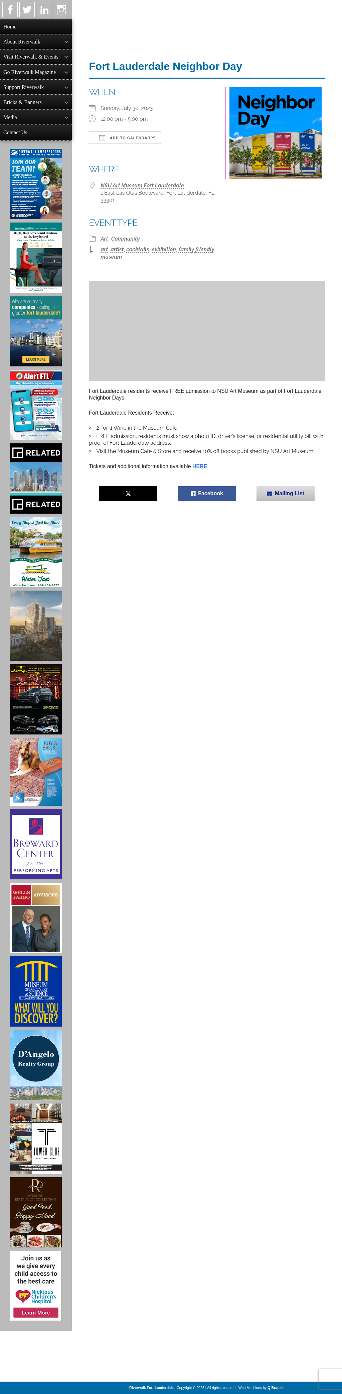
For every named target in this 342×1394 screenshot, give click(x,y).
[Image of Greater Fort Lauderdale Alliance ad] (36, 331)
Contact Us (15, 132)
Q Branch (276, 1388)
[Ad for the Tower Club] (36, 1138)
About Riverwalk (21, 42)
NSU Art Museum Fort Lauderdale (142, 185)
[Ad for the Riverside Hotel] (36, 1212)
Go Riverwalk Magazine (29, 72)
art (104, 249)
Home (9, 26)
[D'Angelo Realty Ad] (36, 1065)
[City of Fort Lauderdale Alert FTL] (36, 405)
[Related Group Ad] (36, 478)
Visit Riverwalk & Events (30, 57)
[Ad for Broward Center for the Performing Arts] (36, 844)
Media (10, 117)
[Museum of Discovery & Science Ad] (36, 991)
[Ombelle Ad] (36, 626)
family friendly (196, 249)
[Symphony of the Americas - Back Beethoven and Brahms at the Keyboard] (36, 257)
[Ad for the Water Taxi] (36, 552)
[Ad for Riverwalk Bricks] (36, 771)
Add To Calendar (124, 138)
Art (104, 239)
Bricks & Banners (22, 102)
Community (125, 239)
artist (117, 249)
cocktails (137, 249)
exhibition (164, 249)
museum (111, 257)
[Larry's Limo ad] (36, 699)
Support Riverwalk (23, 87)
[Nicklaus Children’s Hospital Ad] (36, 1286)
